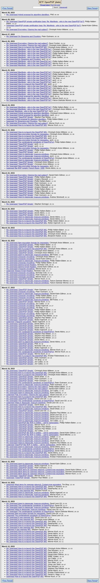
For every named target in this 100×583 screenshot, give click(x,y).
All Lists (57, 5)
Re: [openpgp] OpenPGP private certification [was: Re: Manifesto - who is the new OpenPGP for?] (45, 21)
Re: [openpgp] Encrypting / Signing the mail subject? (27, 29)
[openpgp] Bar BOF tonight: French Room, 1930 (25, 168)
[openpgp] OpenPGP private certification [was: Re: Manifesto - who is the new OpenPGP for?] (43, 25)
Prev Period (7, 8)
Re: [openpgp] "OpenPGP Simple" (19, 117)
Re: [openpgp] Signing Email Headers (21, 265)
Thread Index (45, 5)
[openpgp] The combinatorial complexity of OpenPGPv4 (28, 515)
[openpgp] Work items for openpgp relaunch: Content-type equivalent (33, 485)
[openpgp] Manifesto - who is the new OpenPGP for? (27, 111)
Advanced (63, 7)
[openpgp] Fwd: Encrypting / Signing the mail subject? (27, 395)
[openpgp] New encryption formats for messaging (25, 513)
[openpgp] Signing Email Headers (19, 271)
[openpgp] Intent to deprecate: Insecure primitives (26, 403)
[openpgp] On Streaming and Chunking (21, 121)
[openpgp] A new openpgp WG (18, 529)
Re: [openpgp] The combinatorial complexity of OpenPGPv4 (30, 142)
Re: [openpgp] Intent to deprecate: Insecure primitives (27, 154)
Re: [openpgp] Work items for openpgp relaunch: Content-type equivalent (35, 470)
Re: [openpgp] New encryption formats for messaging (27, 134)
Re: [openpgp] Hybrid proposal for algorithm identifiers (27, 15)
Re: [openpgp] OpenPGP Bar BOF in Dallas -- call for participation (32, 423)
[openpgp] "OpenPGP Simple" (18, 478)
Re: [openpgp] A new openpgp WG (20, 491)
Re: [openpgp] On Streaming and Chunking (23, 36)
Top (52, 5)
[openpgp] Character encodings (18, 322)
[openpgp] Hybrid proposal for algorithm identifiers (26, 119)
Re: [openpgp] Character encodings (20, 257)
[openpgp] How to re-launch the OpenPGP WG (24, 576)
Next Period (92, 8)
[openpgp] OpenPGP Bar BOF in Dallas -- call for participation (30, 445)
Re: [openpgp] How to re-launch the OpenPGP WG (26, 47)
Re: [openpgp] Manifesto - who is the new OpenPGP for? (29, 49)
